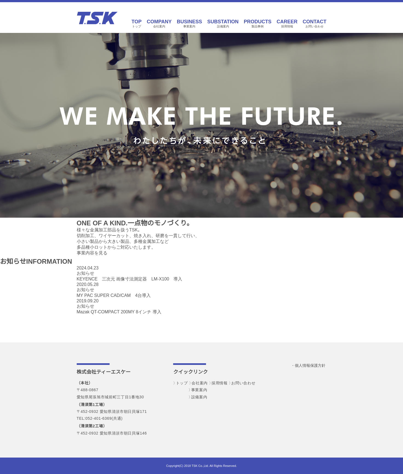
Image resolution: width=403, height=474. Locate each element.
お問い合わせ (315, 23)
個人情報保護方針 (310, 365)
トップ (137, 23)
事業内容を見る (92, 253)
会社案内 (159, 23)
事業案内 (189, 23)
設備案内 (222, 23)
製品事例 (257, 23)
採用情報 (287, 23)
